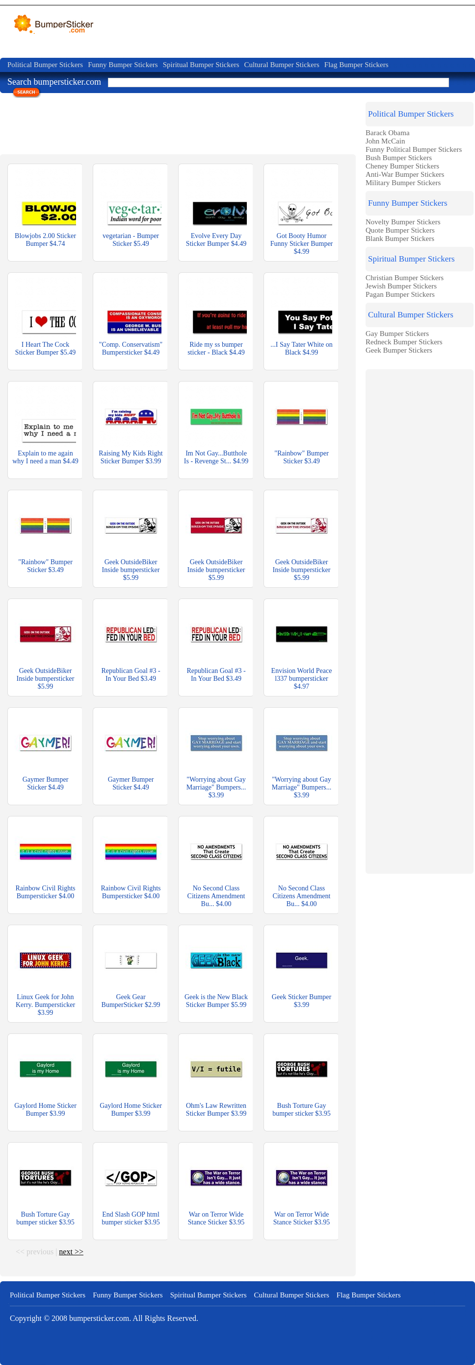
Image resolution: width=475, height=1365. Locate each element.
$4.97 (302, 686)
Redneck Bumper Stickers (404, 342)
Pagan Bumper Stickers (400, 294)
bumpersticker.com (99, 1318)
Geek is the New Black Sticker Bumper (216, 1000)
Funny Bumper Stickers (123, 65)
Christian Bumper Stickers (405, 278)
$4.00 (67, 896)
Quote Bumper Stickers (400, 230)
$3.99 (153, 461)
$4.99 (302, 251)
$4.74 (57, 243)
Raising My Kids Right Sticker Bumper (130, 457)
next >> (71, 1251)
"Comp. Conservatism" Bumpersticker (131, 348)
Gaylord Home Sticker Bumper (45, 1109)
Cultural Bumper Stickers (281, 65)
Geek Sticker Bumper (301, 1000)
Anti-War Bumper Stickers (405, 174)
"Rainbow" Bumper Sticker (301, 457)
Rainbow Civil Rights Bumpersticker (45, 892)
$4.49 (239, 243)
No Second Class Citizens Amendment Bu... (216, 896)
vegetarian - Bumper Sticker (131, 239)
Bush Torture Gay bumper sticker (301, 1109)
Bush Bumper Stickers (399, 158)
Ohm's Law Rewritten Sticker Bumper (216, 1109)
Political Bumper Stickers (45, 65)
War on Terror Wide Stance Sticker (216, 1218)
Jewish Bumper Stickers (401, 286)
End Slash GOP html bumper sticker (131, 1218)
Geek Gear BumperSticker (131, 1000)
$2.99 (152, 1004)
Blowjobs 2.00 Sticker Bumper (45, 239)
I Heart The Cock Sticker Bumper (45, 348)
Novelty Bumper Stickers (403, 222)
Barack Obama (388, 133)
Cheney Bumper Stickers (402, 166)
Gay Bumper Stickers (397, 333)
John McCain (385, 141)
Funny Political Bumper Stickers (414, 149)
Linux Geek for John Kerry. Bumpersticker (45, 1004)
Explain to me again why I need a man (45, 457)
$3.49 (312, 461)
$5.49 (141, 243)
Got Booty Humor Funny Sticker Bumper (301, 243)
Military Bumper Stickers (403, 183)
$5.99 (131, 577)
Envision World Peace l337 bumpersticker (301, 678)
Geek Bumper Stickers (399, 350)
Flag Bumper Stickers (356, 65)
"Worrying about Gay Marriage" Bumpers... (216, 787)
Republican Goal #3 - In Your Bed (130, 674)
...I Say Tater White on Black (301, 348)
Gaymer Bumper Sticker (46, 783)
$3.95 (323, 1113)
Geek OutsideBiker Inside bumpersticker (131, 569)
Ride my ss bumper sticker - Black (216, 348)
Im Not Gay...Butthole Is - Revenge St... (216, 457)
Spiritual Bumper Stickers (201, 65)
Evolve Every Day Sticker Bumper (216, 239)
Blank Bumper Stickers (400, 238)
